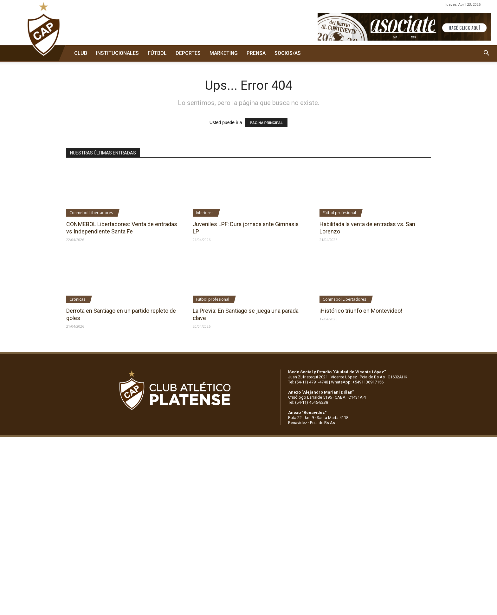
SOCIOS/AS (287, 53)
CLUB (80, 53)
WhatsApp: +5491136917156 (357, 382)
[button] (486, 53)
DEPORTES (188, 53)
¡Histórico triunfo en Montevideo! (361, 310)
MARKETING (224, 53)
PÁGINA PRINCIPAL (266, 123)
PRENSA (256, 53)
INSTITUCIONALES (117, 53)
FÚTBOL (157, 53)
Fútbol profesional (339, 212)
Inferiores (204, 212)
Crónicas (77, 299)
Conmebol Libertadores (91, 212)
